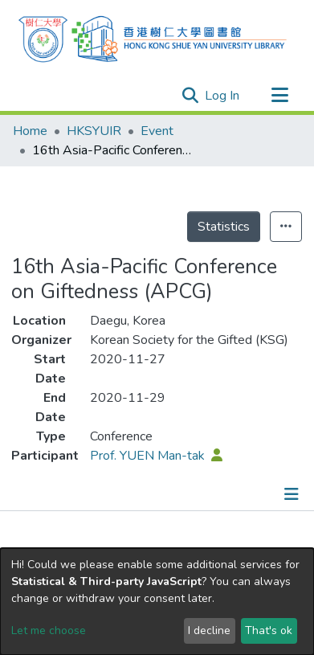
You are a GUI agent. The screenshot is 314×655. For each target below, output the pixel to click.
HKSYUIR (94, 131)
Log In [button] (223, 95)
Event (157, 131)
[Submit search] (190, 95)
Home (30, 131)
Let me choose (48, 630)
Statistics (224, 226)
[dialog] (157, 601)
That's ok (268, 630)
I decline (209, 630)
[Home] (152, 37)
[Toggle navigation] (279, 95)
